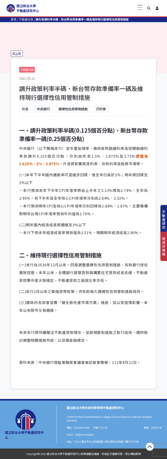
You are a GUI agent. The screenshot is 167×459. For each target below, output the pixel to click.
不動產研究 (163, 219)
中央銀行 (43, 108)
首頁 (13, 19)
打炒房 (101, 108)
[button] (149, 8)
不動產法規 (26, 19)
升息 (25, 108)
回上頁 (17, 53)
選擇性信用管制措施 (72, 108)
